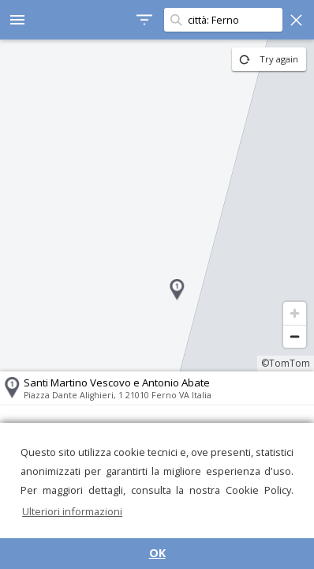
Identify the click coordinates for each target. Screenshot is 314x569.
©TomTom (285, 363)
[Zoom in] (294, 313)
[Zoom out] (294, 336)
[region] (157, 205)
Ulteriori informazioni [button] (72, 511)
